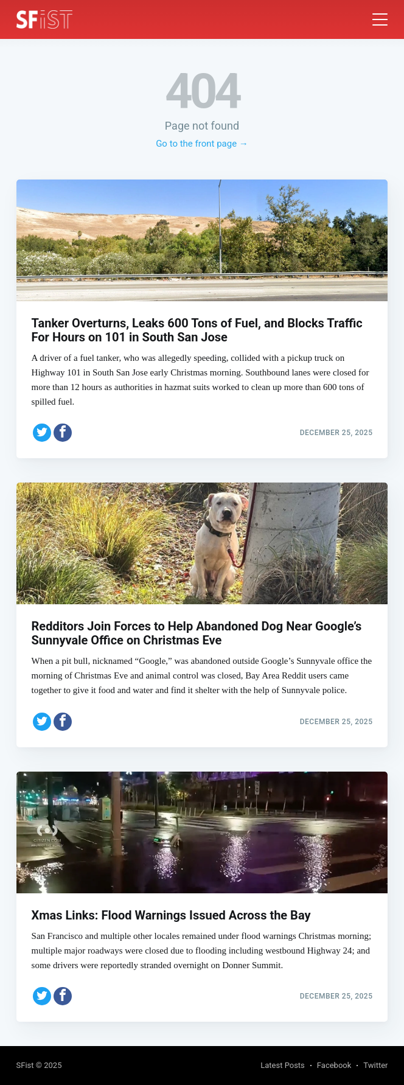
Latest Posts (282, 1065)
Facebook (334, 1065)
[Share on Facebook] (62, 432)
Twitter (375, 1065)
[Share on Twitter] (42, 432)
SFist (25, 1065)
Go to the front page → (202, 143)
